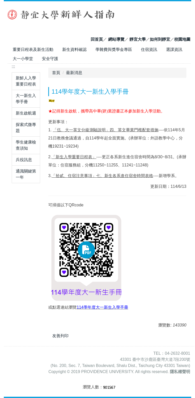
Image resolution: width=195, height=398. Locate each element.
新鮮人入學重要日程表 (26, 81)
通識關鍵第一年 (26, 174)
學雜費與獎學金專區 (113, 49)
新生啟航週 (26, 113)
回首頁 (97, 39)
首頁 (56, 72)
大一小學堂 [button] (23, 58)
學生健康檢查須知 (26, 145)
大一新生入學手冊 (26, 98)
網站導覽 (116, 39)
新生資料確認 (74, 49)
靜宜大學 (137, 39)
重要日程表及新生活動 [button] (33, 49)
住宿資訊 (149, 49)
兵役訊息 (24, 160)
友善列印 (60, 336)
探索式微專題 (26, 127)
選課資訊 (174, 49)
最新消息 (74, 72)
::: (13, 66)
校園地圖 (182, 39)
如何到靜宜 (160, 39)
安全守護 (50, 58)
